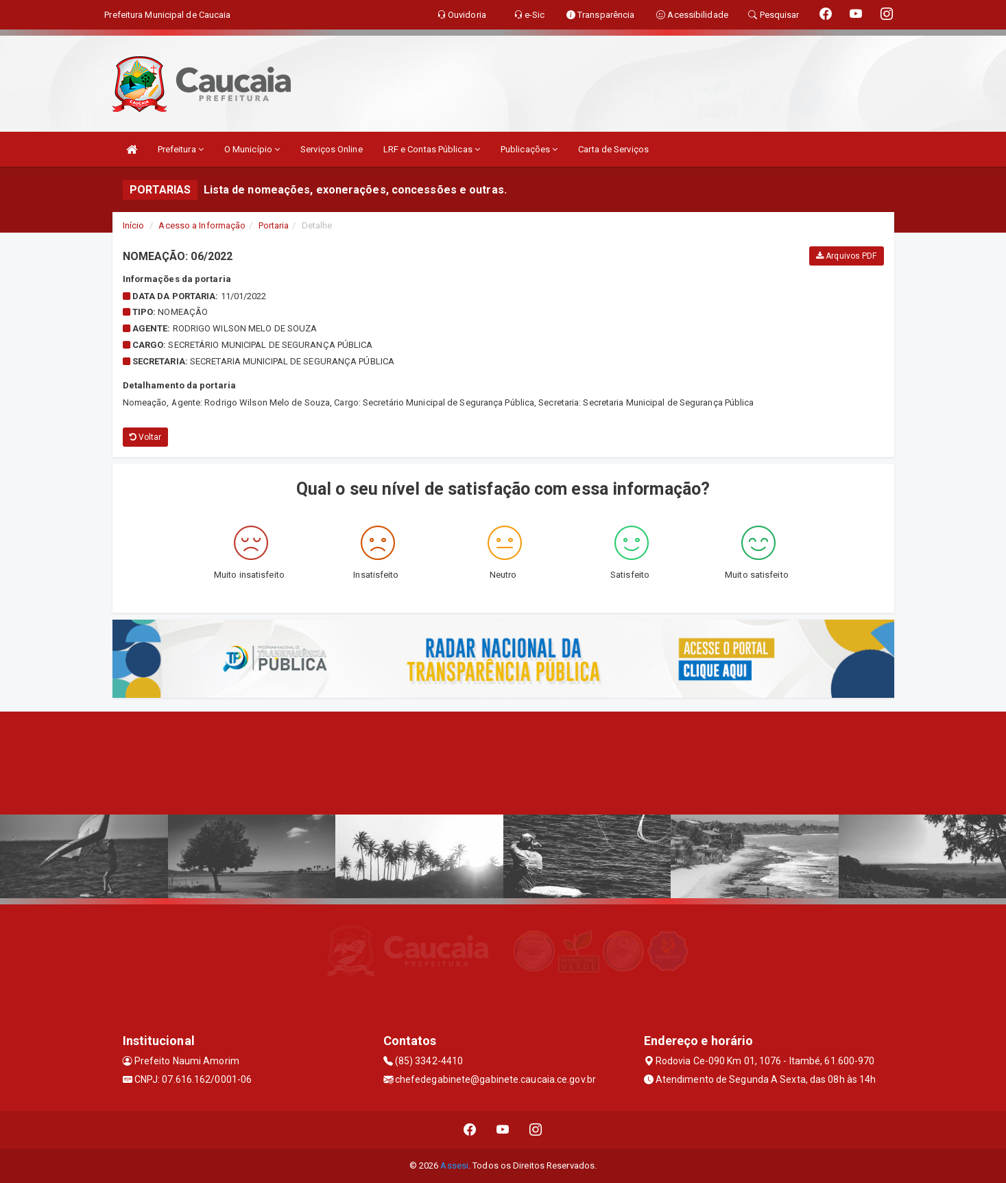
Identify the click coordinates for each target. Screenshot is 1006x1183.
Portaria (274, 225)
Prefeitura (181, 149)
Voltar (146, 437)
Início (134, 225)
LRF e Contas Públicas (431, 149)
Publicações (529, 149)
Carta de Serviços (613, 149)
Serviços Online (331, 149)
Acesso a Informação (201, 225)
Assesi (454, 1165)
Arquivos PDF (846, 256)
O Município (252, 149)
